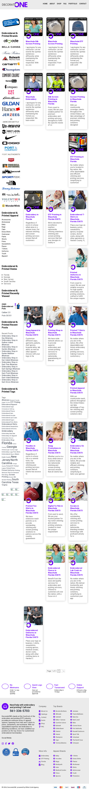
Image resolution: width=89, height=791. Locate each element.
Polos (4, 241)
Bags (3, 227)
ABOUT (52, 4)
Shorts (4, 239)
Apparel (5, 256)
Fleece (4, 246)
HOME (45, 4)
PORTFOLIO (72, 4)
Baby (3, 224)
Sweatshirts (6, 244)
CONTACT (82, 4)
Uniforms (5, 251)
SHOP (59, 4)
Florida (6, 275)
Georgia (7, 277)
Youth (4, 254)
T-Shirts (4, 249)
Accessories (6, 220)
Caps (3, 229)
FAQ (64, 4)
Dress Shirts (6, 232)
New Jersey (9, 279)
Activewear (6, 222)
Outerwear (6, 234)
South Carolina (9, 281)
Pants (4, 237)
